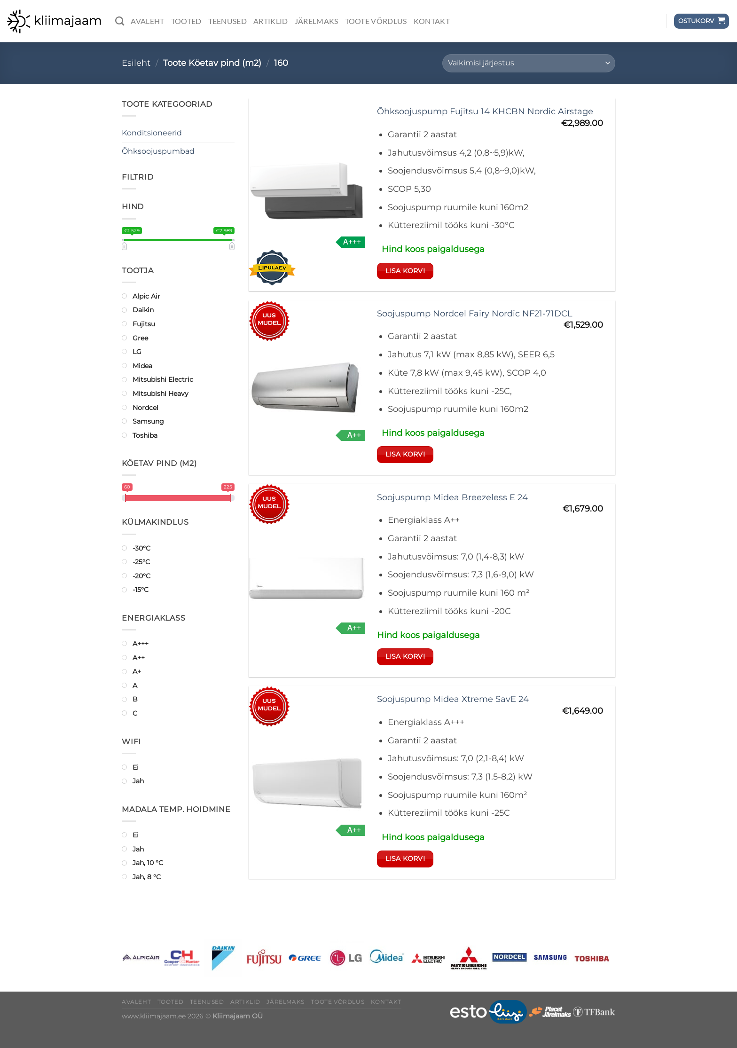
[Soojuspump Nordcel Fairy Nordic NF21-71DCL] (307, 388)
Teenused (227, 20)
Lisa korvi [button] (405, 271)
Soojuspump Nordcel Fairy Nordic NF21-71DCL (474, 313)
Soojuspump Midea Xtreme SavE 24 (453, 699)
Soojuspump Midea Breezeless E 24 (452, 497)
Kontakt (432, 20)
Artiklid (270, 20)
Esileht (136, 62)
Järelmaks (316, 20)
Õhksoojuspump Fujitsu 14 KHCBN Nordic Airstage (485, 111)
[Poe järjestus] (528, 63)
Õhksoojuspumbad (158, 151)
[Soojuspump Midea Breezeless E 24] (307, 580)
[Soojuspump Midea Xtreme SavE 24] (307, 783)
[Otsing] (119, 21)
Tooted (186, 20)
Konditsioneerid (152, 132)
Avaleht (147, 20)
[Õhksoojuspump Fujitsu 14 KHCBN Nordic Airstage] (307, 194)
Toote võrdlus (376, 20)
